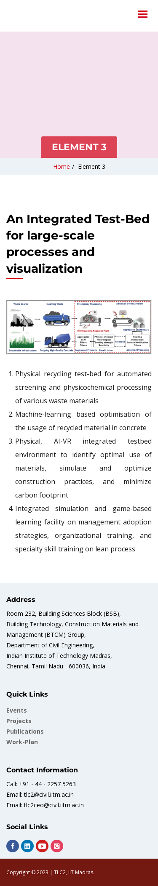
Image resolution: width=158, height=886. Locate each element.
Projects (19, 721)
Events (16, 710)
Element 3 (91, 166)
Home (61, 166)
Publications (25, 731)
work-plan (22, 742)
